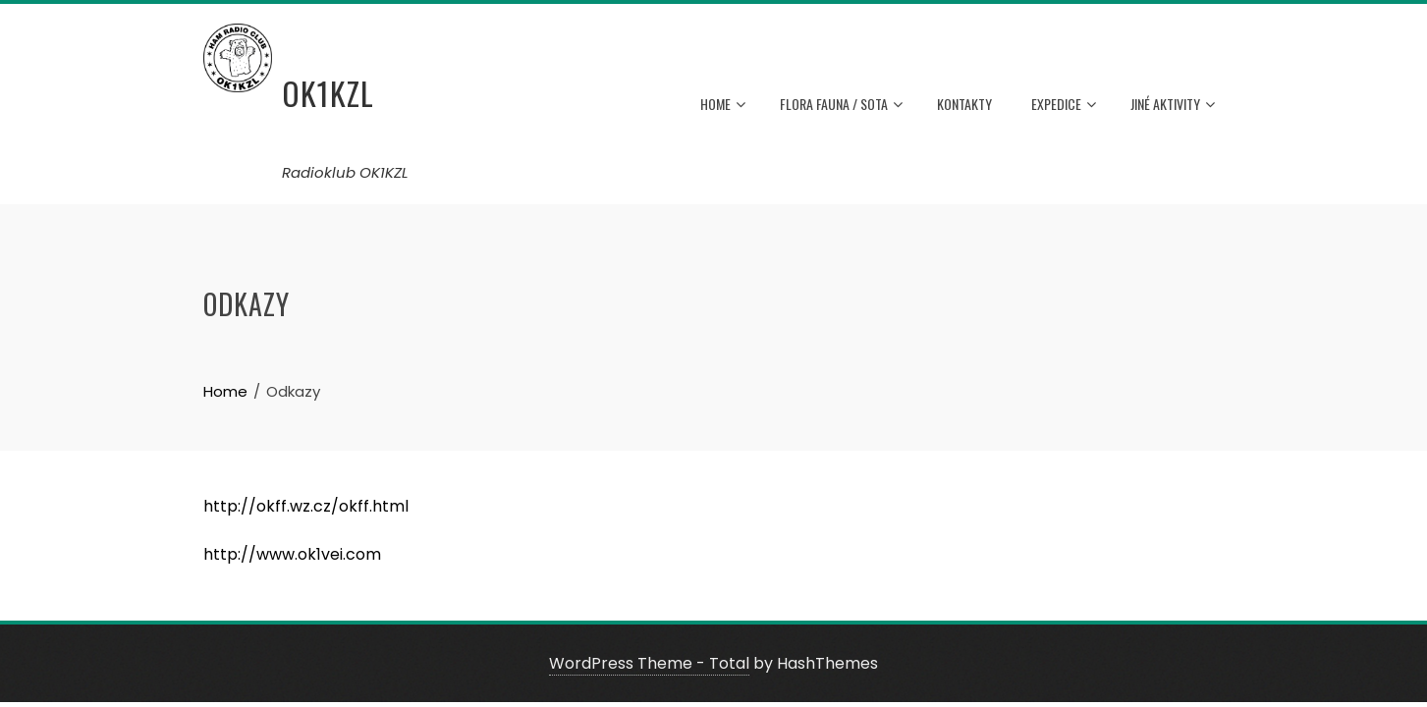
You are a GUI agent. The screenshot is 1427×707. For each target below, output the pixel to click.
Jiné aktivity (1172, 105)
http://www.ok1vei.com (292, 554)
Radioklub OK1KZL (345, 172)
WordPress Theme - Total (649, 663)
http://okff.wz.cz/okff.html (306, 506)
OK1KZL (328, 93)
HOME (722, 105)
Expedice (1063, 105)
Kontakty (964, 103)
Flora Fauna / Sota (841, 105)
